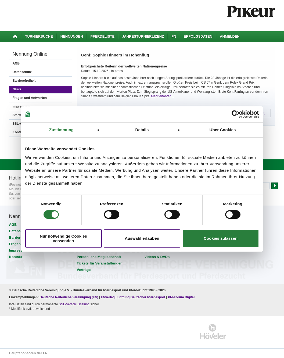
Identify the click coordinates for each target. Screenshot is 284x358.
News (17, 89)
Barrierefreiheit (24, 81)
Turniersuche (39, 36)
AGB (16, 63)
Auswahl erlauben (142, 238)
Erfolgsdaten (198, 36)
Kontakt (15, 257)
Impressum (18, 250)
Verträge (84, 270)
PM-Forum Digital (181, 297)
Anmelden (230, 36)
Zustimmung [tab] (61, 129)
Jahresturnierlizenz (143, 36)
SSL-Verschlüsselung (74, 304)
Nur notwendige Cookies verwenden (63, 238)
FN (173, 36)
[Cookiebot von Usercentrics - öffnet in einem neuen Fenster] (235, 114)
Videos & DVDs (157, 257)
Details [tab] (142, 129)
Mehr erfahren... (162, 96)
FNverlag (108, 297)
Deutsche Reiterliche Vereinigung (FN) (69, 297)
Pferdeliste (103, 36)
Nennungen (71, 36)
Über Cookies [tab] (223, 129)
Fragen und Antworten (30, 98)
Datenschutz (22, 72)
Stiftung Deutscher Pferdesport (141, 297)
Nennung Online (30, 54)
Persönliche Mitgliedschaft (99, 257)
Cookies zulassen (221, 238)
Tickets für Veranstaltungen (100, 263)
